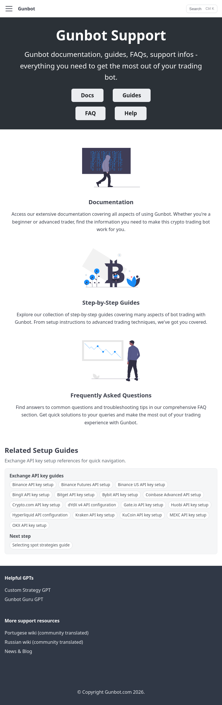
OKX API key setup (29, 525)
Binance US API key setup (141, 484)
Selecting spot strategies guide (41, 545)
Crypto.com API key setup (36, 504)
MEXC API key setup (188, 515)
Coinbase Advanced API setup (173, 494)
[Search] (201, 9)
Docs (87, 95)
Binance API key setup (32, 484)
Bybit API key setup (120, 494)
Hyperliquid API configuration (40, 515)
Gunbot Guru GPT (24, 599)
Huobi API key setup (189, 504)
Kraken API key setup (95, 515)
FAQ (90, 113)
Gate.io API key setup (143, 504)
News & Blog (18, 651)
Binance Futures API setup (85, 484)
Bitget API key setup (76, 494)
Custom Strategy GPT (28, 590)
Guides (132, 95)
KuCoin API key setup (142, 515)
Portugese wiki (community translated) (46, 633)
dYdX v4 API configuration (92, 504)
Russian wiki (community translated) (44, 642)
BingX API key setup (30, 494)
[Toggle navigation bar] (9, 8)
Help (131, 113)
